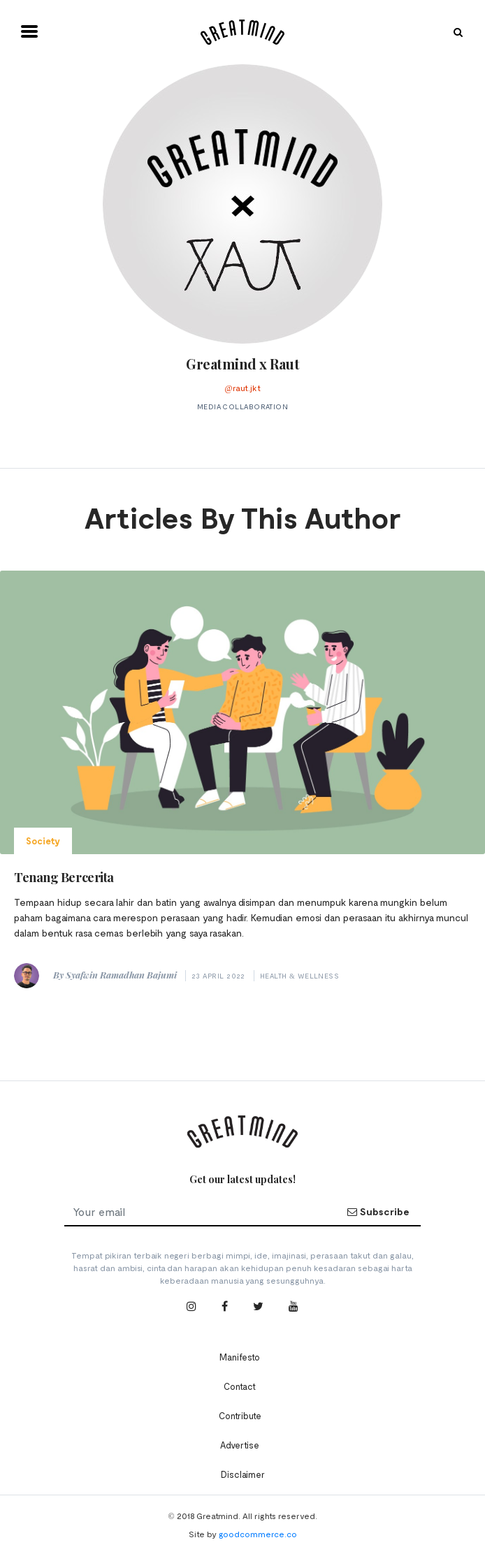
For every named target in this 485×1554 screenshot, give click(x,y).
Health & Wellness (299, 976)
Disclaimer (243, 1474)
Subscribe (378, 1211)
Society (43, 840)
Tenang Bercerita (64, 877)
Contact (240, 1386)
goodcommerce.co (258, 1534)
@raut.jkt (242, 388)
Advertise (239, 1445)
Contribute (240, 1415)
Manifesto (239, 1357)
